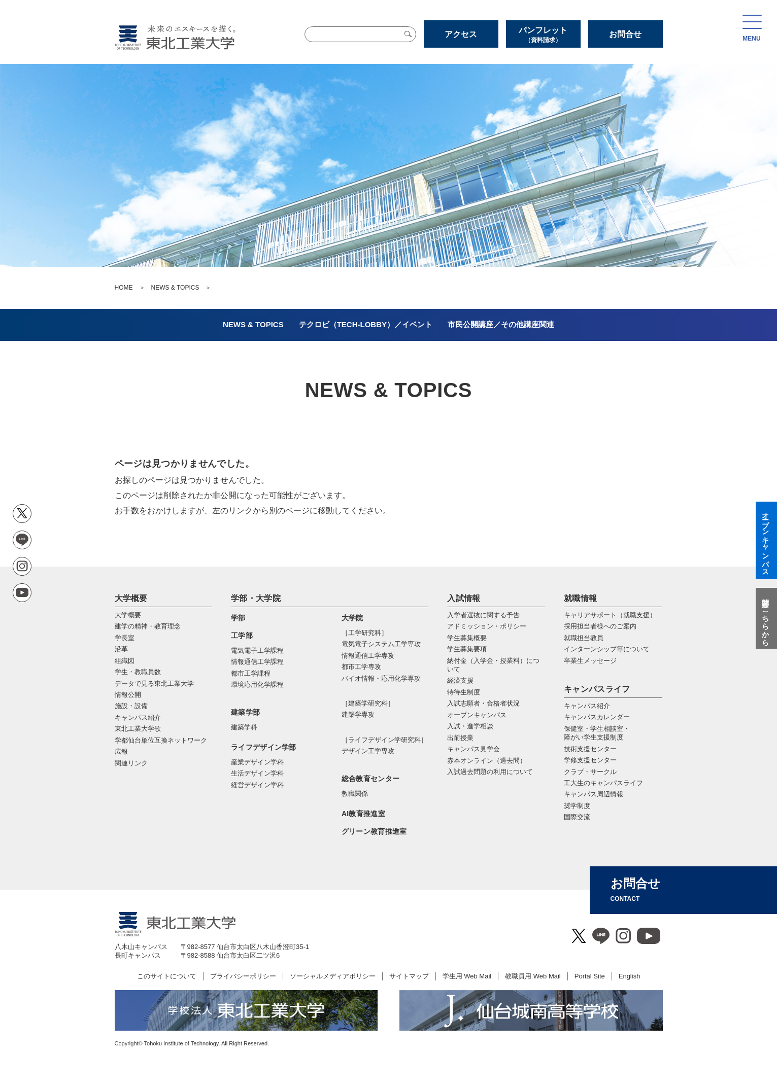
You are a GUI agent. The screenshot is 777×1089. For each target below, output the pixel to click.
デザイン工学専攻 (368, 751)
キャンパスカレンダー (597, 717)
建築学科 (244, 727)
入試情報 (463, 598)
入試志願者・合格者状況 (483, 703)
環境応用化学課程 (257, 684)
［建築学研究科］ (368, 703)
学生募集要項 (467, 649)
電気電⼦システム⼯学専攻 (381, 644)
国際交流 (577, 817)
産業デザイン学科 (257, 762)
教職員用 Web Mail (533, 976)
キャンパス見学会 (473, 749)
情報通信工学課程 (257, 661)
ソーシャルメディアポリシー (333, 976)
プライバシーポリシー (243, 976)
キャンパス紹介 (587, 706)
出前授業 (460, 738)
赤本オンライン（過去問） (486, 760)
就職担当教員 (583, 638)
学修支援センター (590, 760)
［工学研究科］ (365, 633)
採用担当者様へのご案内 (600, 626)
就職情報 (580, 598)
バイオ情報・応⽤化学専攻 (381, 678)
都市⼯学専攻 (361, 667)
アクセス (461, 34)
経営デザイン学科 (257, 785)
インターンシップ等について (607, 649)
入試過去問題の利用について (490, 772)
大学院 (352, 618)
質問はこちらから (765, 618)
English (629, 976)
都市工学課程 (251, 673)
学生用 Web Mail (467, 976)
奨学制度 (577, 806)
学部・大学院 (256, 598)
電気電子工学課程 (257, 650)
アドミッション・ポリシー (486, 626)
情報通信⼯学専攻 (368, 655)
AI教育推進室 (363, 814)
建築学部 (245, 712)
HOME (124, 287)
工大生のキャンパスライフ (603, 783)
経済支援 (460, 680)
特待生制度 (463, 692)
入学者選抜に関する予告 (483, 615)
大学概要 (131, 598)
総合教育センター (370, 779)
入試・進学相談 (470, 726)
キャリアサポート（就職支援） (610, 615)
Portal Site (590, 976)
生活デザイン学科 (257, 773)
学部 (238, 618)
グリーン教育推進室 (374, 831)
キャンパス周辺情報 (593, 794)
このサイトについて (166, 976)
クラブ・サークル (590, 772)
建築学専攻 (358, 714)
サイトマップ (409, 976)
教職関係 (355, 793)
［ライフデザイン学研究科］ (384, 740)
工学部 (242, 635)
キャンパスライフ (597, 689)
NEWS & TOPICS (175, 287)
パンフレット (543, 35)
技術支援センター (590, 749)
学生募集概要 (467, 638)
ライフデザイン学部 (263, 747)
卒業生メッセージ (590, 660)
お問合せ (625, 34)
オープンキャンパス (476, 715)
